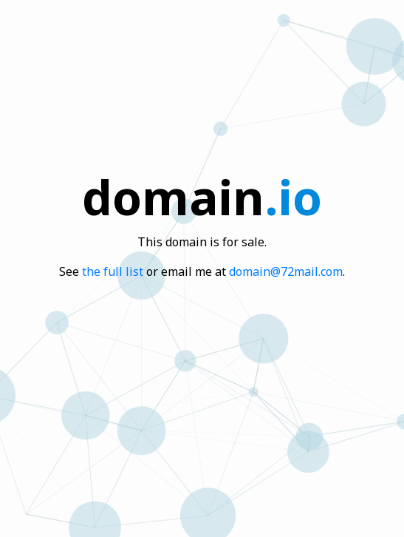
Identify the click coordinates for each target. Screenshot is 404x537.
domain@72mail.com (286, 271)
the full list (112, 271)
